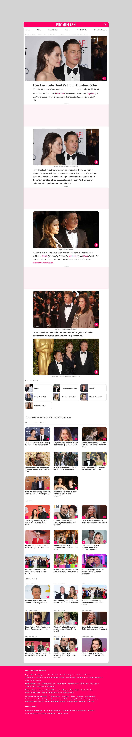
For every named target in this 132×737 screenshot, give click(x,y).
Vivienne (72, 256)
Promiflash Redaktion (54, 89)
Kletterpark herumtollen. (43, 263)
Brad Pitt (60, 93)
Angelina (90, 93)
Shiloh (44, 256)
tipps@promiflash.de (63, 417)
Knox (85, 256)
